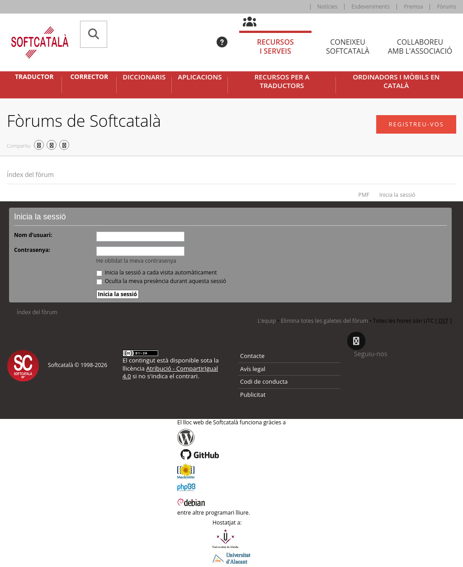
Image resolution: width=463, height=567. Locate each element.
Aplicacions (200, 77)
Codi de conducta (264, 381)
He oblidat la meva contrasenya (136, 261)
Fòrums (446, 6)
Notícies (327, 6)
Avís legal (252, 369)
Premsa (413, 6)
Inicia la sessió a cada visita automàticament (156, 272)
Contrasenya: (32, 250)
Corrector (89, 77)
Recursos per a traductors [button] (282, 81)
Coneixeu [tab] (348, 46)
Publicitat (252, 394)
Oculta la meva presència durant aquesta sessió (161, 281)
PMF (363, 195)
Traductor (34, 77)
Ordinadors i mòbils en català (396, 81)
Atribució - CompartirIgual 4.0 (170, 372)
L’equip (267, 321)
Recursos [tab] (275, 46)
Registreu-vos (416, 124)
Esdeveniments (370, 6)
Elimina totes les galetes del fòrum (324, 321)
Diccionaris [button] (144, 77)
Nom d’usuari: (33, 235)
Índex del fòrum (30, 174)
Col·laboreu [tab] (420, 46)
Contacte (252, 356)
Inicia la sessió (397, 195)
